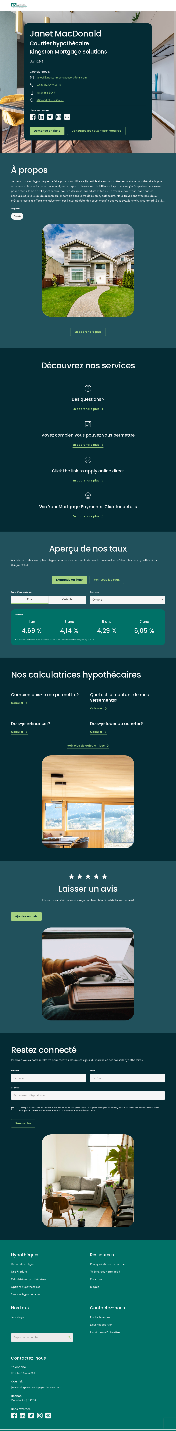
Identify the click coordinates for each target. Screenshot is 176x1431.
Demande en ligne (47, 131)
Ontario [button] (97, 600)
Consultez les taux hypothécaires (96, 131)
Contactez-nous (100, 1317)
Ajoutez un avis (26, 916)
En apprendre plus (88, 332)
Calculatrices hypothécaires (28, 1279)
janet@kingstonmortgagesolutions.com (62, 78)
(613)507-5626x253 (49, 85)
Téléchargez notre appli (105, 1272)
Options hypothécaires (25, 1287)
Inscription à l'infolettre (105, 1332)
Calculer (19, 703)
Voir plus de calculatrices (88, 745)
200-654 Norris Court (50, 100)
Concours (96, 1279)
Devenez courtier (101, 1325)
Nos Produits (19, 1272)
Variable (67, 599)
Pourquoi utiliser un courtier (108, 1264)
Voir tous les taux (107, 580)
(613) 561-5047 (46, 93)
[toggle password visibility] (69, 1337)
